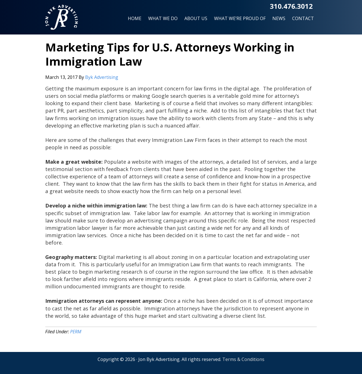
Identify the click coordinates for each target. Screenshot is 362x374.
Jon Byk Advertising (61, 19)
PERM (75, 331)
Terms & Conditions (243, 359)
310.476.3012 (291, 6)
